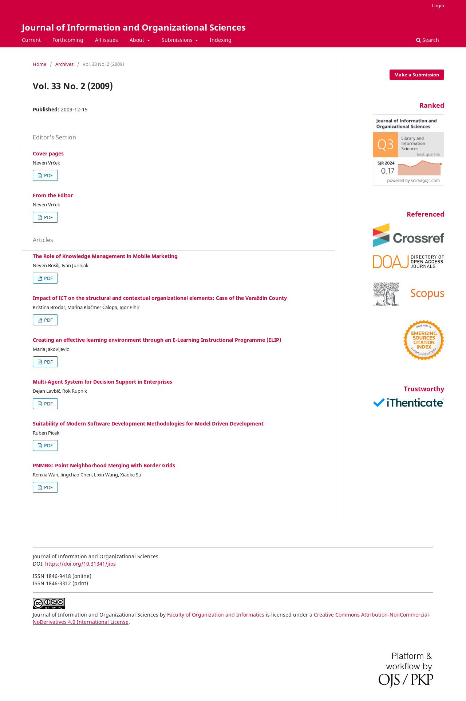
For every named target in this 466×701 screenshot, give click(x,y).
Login (438, 5)
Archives (64, 64)
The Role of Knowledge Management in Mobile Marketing (105, 256)
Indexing (221, 39)
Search (427, 39)
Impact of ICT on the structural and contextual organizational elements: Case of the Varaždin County (160, 297)
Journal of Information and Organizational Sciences (134, 27)
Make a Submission (416, 74)
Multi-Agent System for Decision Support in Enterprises (102, 381)
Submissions (178, 39)
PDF (48, 175)
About (138, 39)
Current (31, 39)
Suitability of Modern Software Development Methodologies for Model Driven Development (148, 423)
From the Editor (53, 195)
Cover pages (48, 153)
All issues (106, 39)
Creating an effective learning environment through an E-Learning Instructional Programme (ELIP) (157, 339)
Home (39, 64)
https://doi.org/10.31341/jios (80, 563)
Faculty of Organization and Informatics (215, 614)
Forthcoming (67, 39)
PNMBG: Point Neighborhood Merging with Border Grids (104, 465)
